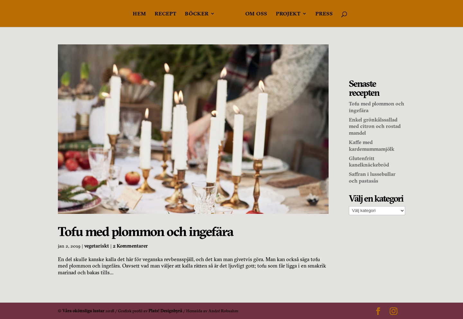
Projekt (288, 14)
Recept (166, 14)
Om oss (256, 14)
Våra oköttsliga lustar (83, 310)
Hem (139, 14)
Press (324, 14)
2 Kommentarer (130, 246)
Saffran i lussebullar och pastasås (372, 177)
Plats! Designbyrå (165, 310)
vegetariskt (96, 246)
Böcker (197, 14)
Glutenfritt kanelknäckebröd (369, 161)
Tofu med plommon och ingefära (145, 231)
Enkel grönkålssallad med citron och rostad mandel (375, 126)
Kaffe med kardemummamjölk (371, 145)
